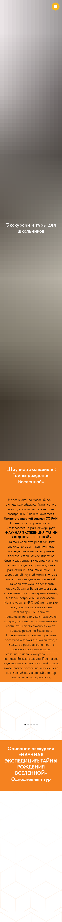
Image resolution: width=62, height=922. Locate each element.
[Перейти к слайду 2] (28, 724)
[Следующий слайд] (60, 703)
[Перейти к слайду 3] (31, 724)
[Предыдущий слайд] (1, 703)
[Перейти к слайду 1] (25, 724)
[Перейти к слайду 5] (37, 724)
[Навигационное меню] (55, 6)
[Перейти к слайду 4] (34, 724)
